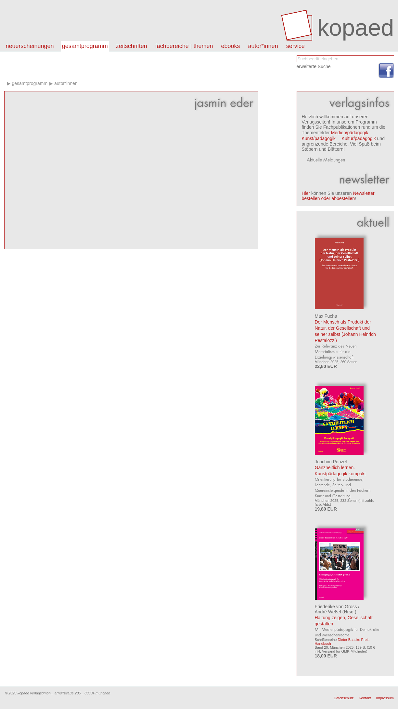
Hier (306, 193)
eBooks (230, 46)
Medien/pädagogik (349, 132)
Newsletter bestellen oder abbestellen (338, 196)
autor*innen (263, 46)
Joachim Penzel (331, 461)
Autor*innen (66, 83)
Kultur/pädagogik (359, 138)
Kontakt (365, 698)
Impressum (385, 698)
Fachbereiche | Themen (184, 46)
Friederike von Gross (336, 606)
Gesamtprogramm (85, 46)
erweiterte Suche (314, 66)
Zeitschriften (131, 46)
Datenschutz (343, 698)
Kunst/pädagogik (319, 138)
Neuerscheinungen (30, 46)
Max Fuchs (326, 316)
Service (295, 46)
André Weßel (328, 611)
